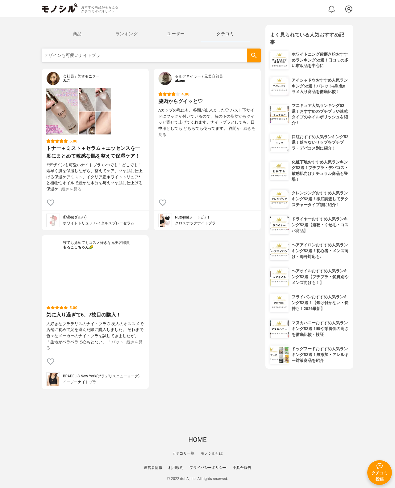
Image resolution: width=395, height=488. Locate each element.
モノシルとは (212, 453)
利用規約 (175, 467)
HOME (197, 439)
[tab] (77, 33)
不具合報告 (242, 467)
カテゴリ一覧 (183, 453)
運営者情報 (153, 467)
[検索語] (151, 55)
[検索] (254, 55)
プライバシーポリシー (208, 467)
